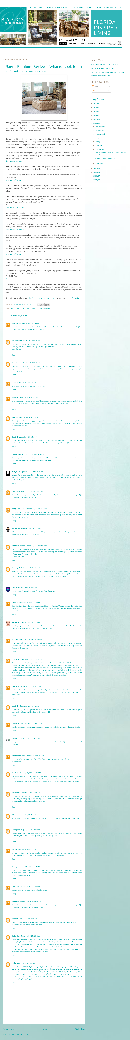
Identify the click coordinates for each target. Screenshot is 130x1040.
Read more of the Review (15, 230)
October (98, 130)
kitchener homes (20, 515)
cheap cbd (32, 497)
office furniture (61, 675)
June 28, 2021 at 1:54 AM (31, 867)
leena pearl (16, 830)
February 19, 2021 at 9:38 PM (36, 756)
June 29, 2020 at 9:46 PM (30, 323)
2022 (95, 111)
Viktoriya (16, 622)
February (98, 149)
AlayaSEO (16, 491)
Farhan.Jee (16, 528)
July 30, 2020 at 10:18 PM (31, 363)
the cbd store (46, 460)
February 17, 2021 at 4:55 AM (29, 738)
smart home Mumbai (61, 403)
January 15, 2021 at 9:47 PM (32, 640)
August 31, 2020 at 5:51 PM (28, 437)
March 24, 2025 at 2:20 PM (30, 963)
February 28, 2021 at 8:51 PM (30, 793)
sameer (14, 849)
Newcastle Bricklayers (20, 648)
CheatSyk (15, 886)
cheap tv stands (38, 329)
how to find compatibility (42, 712)
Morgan (15, 738)
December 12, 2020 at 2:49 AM (29, 602)
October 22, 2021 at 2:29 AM (30, 886)
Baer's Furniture (75, 298)
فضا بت (15, 979)
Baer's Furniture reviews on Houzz (41, 298)
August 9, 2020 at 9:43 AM (26, 382)
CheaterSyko (17, 815)
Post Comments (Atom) (20, 1035)
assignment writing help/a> (38, 952)
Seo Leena (16, 793)
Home (44, 1029)
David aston (16, 323)
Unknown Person (18, 546)
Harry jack (16, 568)
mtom (14, 382)
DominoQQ (65, 443)
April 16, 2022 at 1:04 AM (28, 919)
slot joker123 (16, 349)
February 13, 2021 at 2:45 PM (29, 706)
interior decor (34, 308)
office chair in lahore (74, 727)
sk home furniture (38, 801)
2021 (95, 115)
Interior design (45, 308)
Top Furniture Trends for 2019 (105, 158)
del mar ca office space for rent (71, 818)
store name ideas (59, 855)
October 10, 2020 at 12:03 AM (36, 546)
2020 (95, 119)
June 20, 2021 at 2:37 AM (27, 849)
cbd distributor (51, 591)
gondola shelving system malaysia (67, 781)
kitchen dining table (50, 836)
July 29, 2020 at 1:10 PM (31, 341)
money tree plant (37, 925)
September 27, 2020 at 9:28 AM (36, 509)
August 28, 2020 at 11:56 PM (27, 417)
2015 (95, 180)
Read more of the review (15, 161)
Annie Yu (15, 773)
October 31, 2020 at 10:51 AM (26, 588)
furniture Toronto (58, 606)
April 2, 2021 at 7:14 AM (31, 815)
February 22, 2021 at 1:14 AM (30, 773)
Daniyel (15, 397)
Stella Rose (16, 936)
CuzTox (15, 602)
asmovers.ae (16, 762)
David (14, 417)
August (98, 138)
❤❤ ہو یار (16, 472)
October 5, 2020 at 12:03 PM (31, 528)
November (99, 126)
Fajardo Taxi (17, 341)
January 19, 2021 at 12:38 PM (31, 659)
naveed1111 (16, 659)
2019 (95, 123)
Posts (95, 86)
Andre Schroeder (18, 756)
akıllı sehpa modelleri (45, 628)
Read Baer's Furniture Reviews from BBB (105, 64)
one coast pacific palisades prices (35, 890)
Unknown (15, 901)
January (98, 163)
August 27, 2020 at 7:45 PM (28, 397)
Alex (13, 588)
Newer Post (8, 1029)
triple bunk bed (34, 534)
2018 (95, 168)
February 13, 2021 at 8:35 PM (31, 723)
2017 (95, 172)
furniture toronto (18, 692)
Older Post (80, 1029)
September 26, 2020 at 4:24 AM (33, 454)
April (97, 146)
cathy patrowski (18, 509)
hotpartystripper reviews (37, 907)
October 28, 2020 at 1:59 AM (31, 568)
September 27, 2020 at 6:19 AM (32, 491)
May (97, 142)
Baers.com (98, 72)
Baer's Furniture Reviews (20, 308)
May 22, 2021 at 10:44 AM (30, 830)
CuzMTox (16, 686)
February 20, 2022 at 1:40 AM (30, 901)
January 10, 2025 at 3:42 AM (31, 936)
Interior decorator (18, 556)
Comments (97, 91)
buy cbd (22, 480)
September (99, 134)
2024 (95, 104)
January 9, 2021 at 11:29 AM (30, 622)
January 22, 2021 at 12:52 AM (30, 686)
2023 (95, 107)
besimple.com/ (63, 576)
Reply (14, 333)
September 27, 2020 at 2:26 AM (32, 472)
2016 (95, 176)
